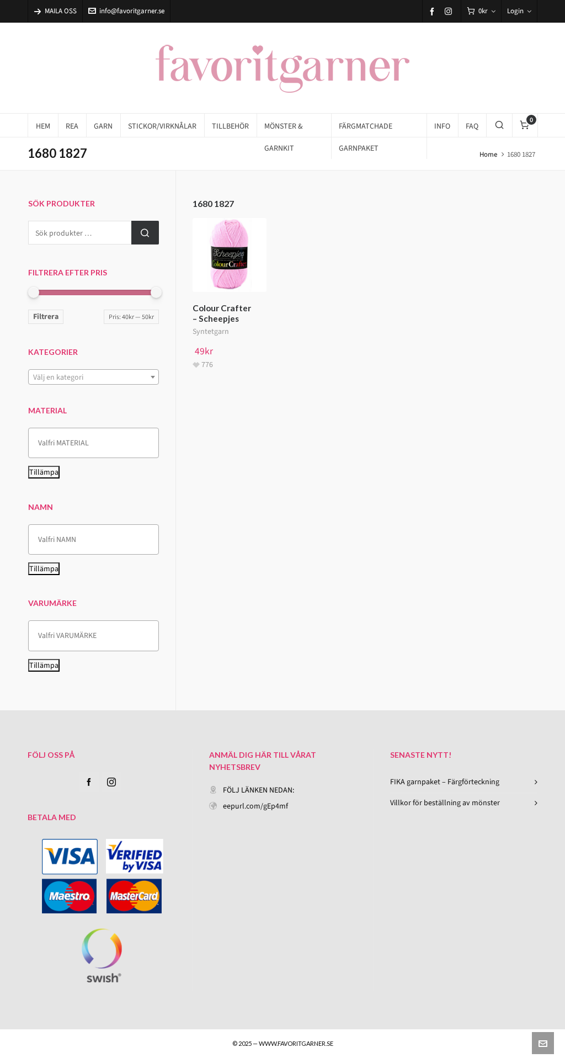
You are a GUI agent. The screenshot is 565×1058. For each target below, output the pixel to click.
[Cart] (481, 11)
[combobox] (93, 377)
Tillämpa (43, 472)
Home (488, 154)
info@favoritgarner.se (126, 10)
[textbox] (93, 377)
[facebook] (433, 11)
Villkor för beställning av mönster (445, 803)
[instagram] (450, 11)
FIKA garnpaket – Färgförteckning (444, 782)
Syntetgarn (211, 331)
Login (519, 10)
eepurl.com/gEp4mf (255, 806)
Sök (145, 232)
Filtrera (45, 316)
